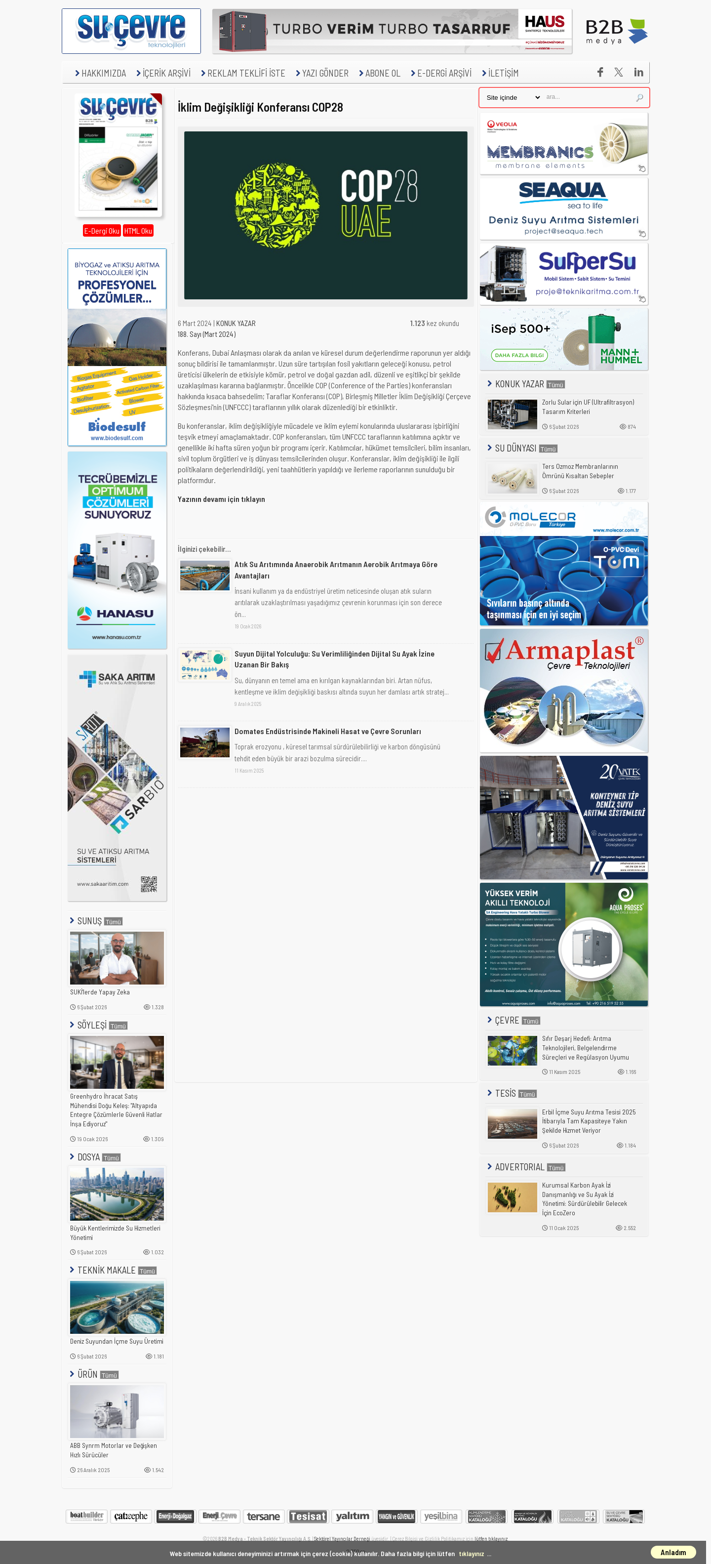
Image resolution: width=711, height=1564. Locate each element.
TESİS (511, 1093)
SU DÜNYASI (521, 447)
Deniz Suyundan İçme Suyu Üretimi (116, 1341)
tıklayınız (471, 1553)
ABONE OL (378, 73)
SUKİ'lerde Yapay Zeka (100, 992)
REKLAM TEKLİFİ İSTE (241, 73)
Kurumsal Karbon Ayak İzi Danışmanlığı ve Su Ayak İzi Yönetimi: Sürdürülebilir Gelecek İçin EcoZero (584, 1199)
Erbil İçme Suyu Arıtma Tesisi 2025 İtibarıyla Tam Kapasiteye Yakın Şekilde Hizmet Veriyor (589, 1121)
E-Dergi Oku (101, 230)
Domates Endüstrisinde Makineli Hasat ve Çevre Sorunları (328, 731)
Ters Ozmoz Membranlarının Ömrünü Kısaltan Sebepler (580, 471)
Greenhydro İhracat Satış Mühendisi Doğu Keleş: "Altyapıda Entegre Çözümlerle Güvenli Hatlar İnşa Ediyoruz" (116, 1110)
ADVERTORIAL (525, 1166)
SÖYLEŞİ (98, 1024)
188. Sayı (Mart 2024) (207, 333)
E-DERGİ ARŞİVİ (440, 73)
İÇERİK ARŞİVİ (162, 73)
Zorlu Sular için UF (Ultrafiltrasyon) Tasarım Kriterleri (588, 406)
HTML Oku (138, 230)
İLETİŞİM (499, 73)
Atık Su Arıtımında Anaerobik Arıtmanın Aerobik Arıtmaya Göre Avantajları (336, 569)
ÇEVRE (513, 1020)
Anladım (673, 1552)
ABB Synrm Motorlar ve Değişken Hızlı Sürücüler (113, 1450)
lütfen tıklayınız (491, 1538)
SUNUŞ (95, 920)
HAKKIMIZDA (99, 73)
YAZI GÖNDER (321, 73)
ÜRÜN (93, 1374)
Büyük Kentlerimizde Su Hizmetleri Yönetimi (115, 1232)
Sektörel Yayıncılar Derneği (342, 1538)
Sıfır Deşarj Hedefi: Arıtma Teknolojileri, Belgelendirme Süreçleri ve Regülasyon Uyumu (585, 1047)
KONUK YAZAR (236, 323)
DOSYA (94, 1156)
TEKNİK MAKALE (112, 1270)
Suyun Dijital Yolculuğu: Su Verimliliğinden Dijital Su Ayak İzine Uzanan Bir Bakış (334, 659)
